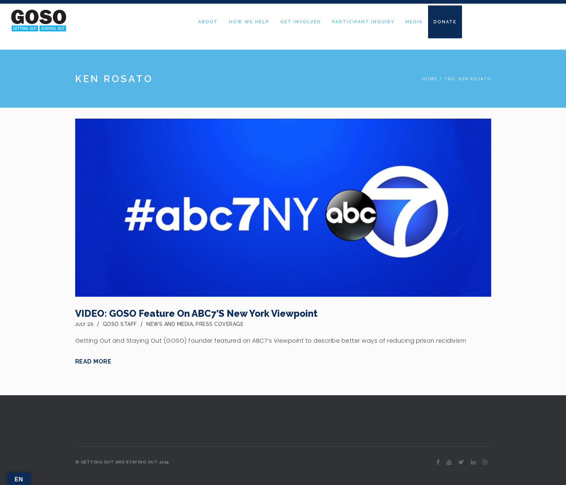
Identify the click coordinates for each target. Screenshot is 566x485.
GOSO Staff (120, 324)
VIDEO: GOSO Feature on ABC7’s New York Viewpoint (196, 313)
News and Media (169, 324)
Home (429, 78)
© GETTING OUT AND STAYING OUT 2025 (122, 462)
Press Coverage (219, 324)
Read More (93, 361)
